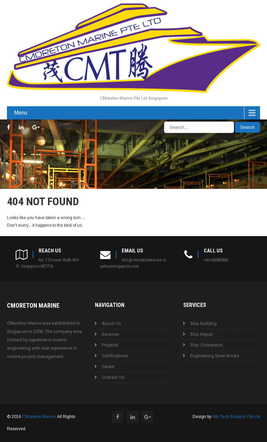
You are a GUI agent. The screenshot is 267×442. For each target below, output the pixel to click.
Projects (110, 345)
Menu (20, 113)
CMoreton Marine (38, 416)
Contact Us (113, 377)
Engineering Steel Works (214, 355)
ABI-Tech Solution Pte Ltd (236, 416)
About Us (111, 323)
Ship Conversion (206, 345)
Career (108, 366)
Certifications (115, 355)
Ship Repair (201, 334)
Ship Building (203, 323)
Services (110, 334)
